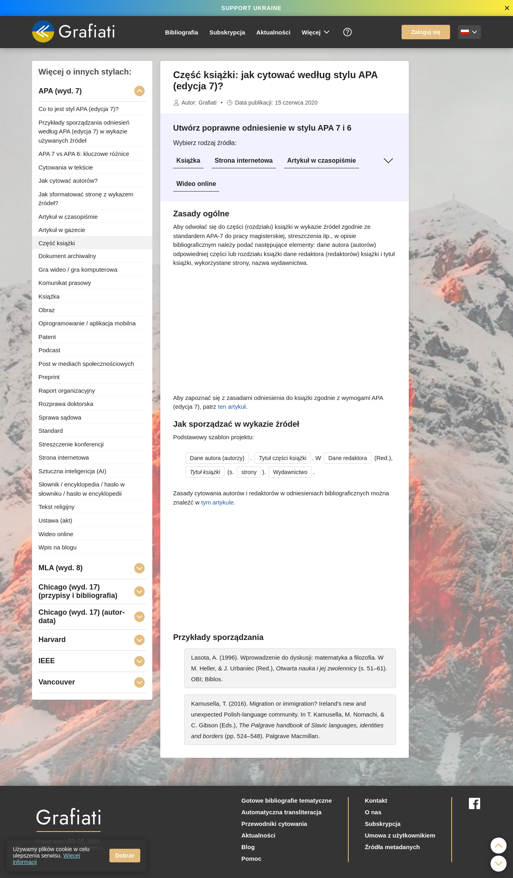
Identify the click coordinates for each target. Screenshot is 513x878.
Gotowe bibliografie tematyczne (286, 800)
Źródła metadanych (392, 847)
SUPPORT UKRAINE (251, 8)
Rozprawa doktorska (65, 403)
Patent (47, 336)
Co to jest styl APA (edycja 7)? (78, 108)
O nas (373, 812)
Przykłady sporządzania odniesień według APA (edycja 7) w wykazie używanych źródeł (83, 131)
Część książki (56, 242)
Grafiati (207, 102)
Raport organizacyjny (66, 390)
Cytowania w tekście (65, 166)
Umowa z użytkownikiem (400, 835)
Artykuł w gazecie (61, 229)
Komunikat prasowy (64, 282)
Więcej (316, 32)
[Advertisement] (449, 181)
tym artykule (217, 502)
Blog (247, 847)
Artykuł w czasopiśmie (321, 160)
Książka (188, 160)
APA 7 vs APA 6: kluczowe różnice (83, 153)
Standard (50, 430)
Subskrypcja (227, 32)
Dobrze (124, 855)
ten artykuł (232, 406)
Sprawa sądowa (59, 417)
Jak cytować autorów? (68, 180)
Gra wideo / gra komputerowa (77, 269)
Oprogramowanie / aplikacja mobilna (87, 323)
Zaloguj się (425, 32)
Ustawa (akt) (55, 520)
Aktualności (273, 32)
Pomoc (251, 858)
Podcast (49, 350)
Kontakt (376, 800)
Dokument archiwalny (67, 255)
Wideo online (196, 183)
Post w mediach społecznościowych (86, 363)
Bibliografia (181, 32)
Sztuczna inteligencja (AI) (72, 470)
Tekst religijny (56, 506)
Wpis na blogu (57, 547)
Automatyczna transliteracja (281, 812)
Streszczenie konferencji (71, 443)
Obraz (46, 309)
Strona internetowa (244, 160)
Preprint (49, 376)
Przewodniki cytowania (274, 823)
